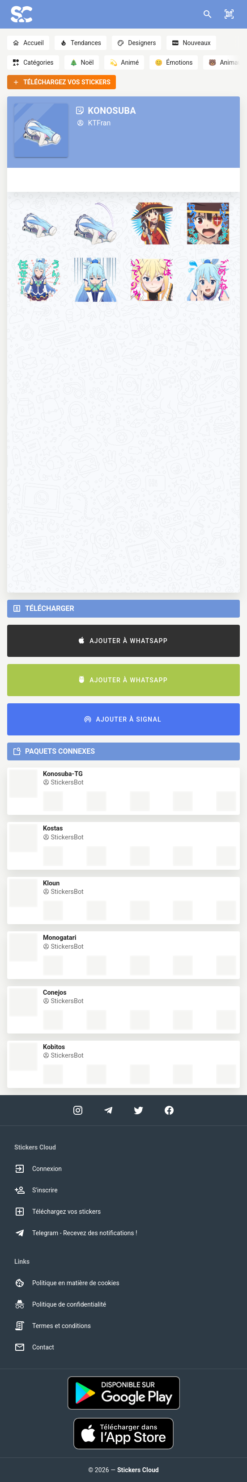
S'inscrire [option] (36, 1190)
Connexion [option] (38, 1168)
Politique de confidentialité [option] (60, 1304)
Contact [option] (34, 1347)
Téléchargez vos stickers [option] (57, 1211)
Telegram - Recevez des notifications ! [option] (75, 1233)
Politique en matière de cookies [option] (66, 1283)
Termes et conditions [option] (52, 1325)
